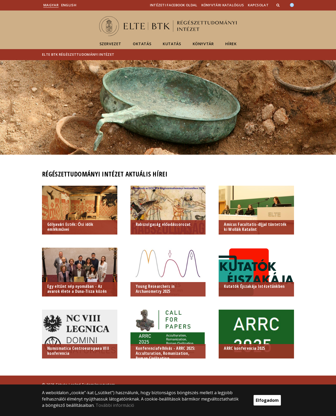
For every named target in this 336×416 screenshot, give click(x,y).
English (68, 5)
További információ (115, 405)
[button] (278, 5)
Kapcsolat (258, 5)
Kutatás (172, 43)
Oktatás (142, 43)
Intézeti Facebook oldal (173, 5)
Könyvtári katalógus (222, 5)
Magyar (51, 5)
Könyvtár (203, 43)
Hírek (231, 43)
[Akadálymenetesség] (292, 4)
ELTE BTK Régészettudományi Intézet (78, 54)
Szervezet (110, 43)
